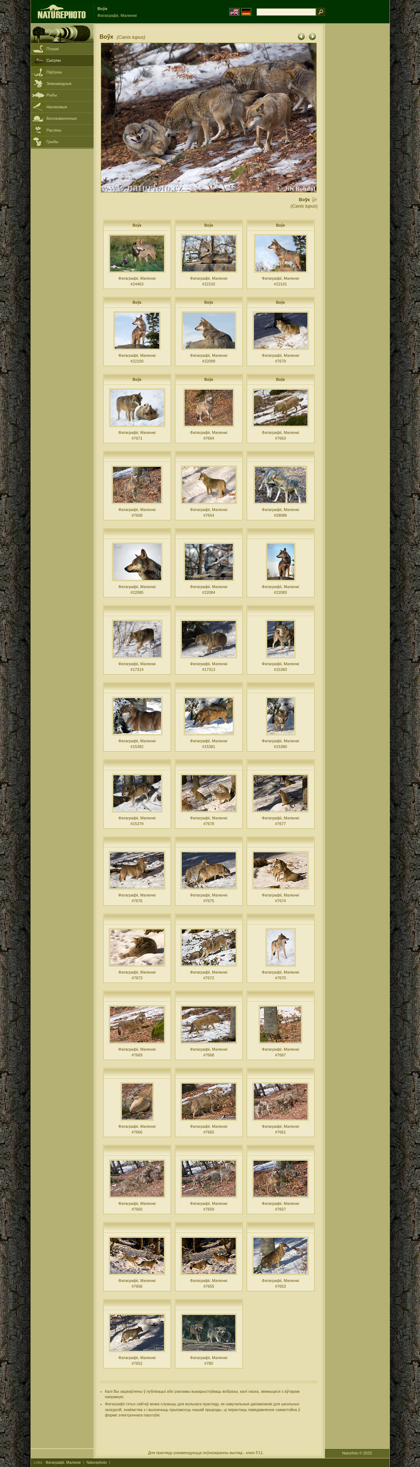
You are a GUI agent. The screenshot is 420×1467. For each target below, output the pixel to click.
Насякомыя (57, 107)
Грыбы (52, 141)
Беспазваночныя (62, 118)
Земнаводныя (59, 83)
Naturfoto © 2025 (357, 1453)
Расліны (54, 130)
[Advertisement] (357, 138)
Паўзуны (54, 72)
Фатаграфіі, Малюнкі (63, 1462)
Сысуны (54, 60)
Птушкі (53, 49)
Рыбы (52, 95)
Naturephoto (96, 1462)
